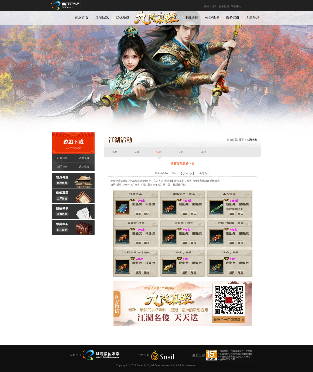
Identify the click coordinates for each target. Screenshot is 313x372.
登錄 (206, 6)
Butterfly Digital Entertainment (79, 7)
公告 (181, 154)
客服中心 (236, 6)
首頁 (241, 139)
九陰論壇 (253, 17)
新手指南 (62, 166)
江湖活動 (252, 139)
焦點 (115, 154)
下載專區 (191, 17)
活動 (159, 154)
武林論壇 (84, 166)
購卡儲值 (232, 17)
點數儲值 (224, 6)
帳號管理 (212, 17)
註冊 (214, 6)
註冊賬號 (62, 158)
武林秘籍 (122, 17)
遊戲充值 (84, 158)
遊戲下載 (73, 144)
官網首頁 (81, 17)
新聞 (137, 154)
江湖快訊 (102, 17)
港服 (203, 154)
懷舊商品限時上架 (182, 163)
